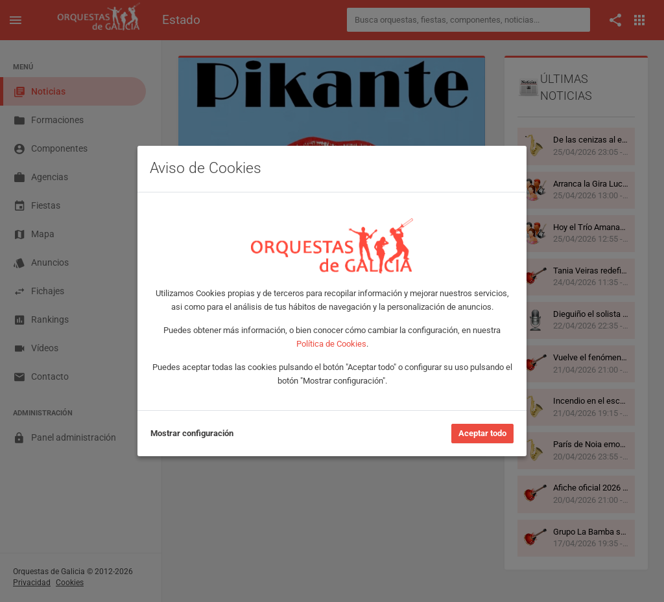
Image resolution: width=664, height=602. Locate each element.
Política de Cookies (331, 344)
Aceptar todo (482, 433)
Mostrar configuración (191, 433)
